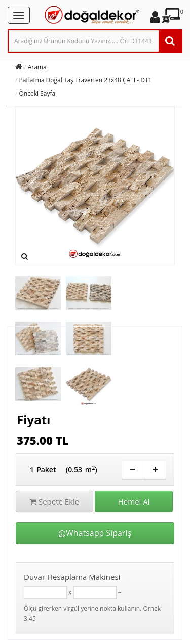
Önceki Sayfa (37, 93)
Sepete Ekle (54, 501)
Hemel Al (134, 501)
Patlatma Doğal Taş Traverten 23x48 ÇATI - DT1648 (91, 80)
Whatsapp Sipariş (95, 532)
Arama (37, 67)
